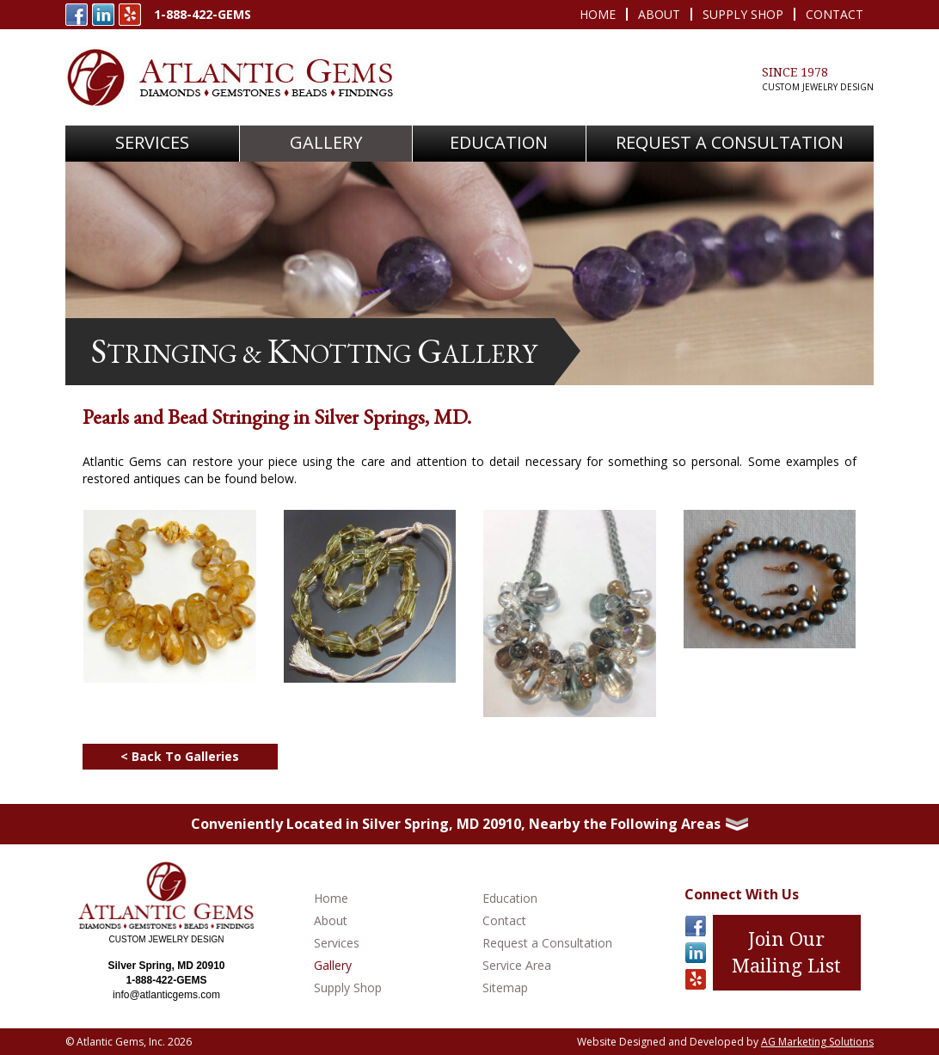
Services (336, 943)
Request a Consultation (547, 943)
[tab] (469, 824)
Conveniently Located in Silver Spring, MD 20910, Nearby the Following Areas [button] (469, 823)
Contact (834, 14)
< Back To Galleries (181, 756)
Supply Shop (743, 14)
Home (598, 14)
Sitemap (505, 987)
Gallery (326, 142)
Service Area (516, 965)
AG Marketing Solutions (817, 1041)
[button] (152, 144)
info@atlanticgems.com (166, 995)
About (659, 14)
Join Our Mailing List (786, 953)
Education (499, 142)
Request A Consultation (730, 142)
